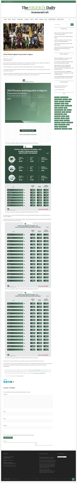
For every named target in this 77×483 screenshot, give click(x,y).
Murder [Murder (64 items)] (62, 118)
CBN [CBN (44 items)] (67, 103)
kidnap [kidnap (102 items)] (63, 116)
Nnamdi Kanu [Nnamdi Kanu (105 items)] (57, 122)
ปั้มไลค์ (55, 58)
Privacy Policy (60, 19)
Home (5, 19)
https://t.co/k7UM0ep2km (34, 370)
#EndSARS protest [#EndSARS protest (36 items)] (64, 97)
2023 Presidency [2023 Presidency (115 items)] (58, 99)
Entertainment (52, 19)
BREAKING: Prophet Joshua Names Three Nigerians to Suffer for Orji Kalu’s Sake (64, 68)
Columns (26, 19)
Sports (36, 19)
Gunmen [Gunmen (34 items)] (69, 109)
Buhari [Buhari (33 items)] (62, 103)
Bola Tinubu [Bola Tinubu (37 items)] (57, 103)
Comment (5, 394)
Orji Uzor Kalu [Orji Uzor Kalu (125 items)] (69, 122)
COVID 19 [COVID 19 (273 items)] (57, 105)
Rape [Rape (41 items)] (68, 124)
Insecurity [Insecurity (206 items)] (68, 111)
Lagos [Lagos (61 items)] (67, 116)
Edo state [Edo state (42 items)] (60, 107)
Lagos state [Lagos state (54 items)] (57, 118)
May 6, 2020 (5, 56)
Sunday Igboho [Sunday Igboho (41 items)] (57, 128)
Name (4, 411)
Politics (14, 19)
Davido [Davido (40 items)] (62, 105)
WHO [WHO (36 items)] (70, 128)
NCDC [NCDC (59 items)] (67, 118)
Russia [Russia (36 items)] (56, 126)
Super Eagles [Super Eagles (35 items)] (64, 128)
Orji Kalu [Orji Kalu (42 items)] (63, 122)
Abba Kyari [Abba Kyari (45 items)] (65, 99)
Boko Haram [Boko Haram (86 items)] (68, 101)
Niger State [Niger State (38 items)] (67, 120)
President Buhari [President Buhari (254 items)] (62, 124)
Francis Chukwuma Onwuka (59, 71)
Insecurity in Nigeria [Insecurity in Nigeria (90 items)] (58, 114)
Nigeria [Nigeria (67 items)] (61, 120)
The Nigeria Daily (10, 460)
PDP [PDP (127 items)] (56, 124)
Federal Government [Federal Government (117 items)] (58, 109)
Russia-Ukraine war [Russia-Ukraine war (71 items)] (63, 126)
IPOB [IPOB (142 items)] (65, 114)
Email (4, 418)
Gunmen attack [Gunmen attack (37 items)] (57, 111)
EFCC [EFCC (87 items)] (65, 107)
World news (20, 19)
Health (31, 19)
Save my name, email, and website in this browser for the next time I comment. (18, 435)
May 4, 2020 (20, 375)
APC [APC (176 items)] (70, 99)
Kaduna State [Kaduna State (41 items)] (57, 116)
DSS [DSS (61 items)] (56, 107)
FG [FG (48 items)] (65, 109)
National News (6, 52)
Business (41, 19)
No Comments (12, 56)
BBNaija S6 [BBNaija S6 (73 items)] (61, 101)
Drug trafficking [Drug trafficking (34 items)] (68, 105)
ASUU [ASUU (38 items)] (56, 101)
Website (5, 425)
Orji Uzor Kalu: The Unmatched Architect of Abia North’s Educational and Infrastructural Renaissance (64, 48)
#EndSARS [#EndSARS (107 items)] (57, 97)
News (9, 19)
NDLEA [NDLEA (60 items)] (56, 120)
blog (46, 19)
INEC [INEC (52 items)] (63, 111)
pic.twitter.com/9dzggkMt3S (39, 373)
